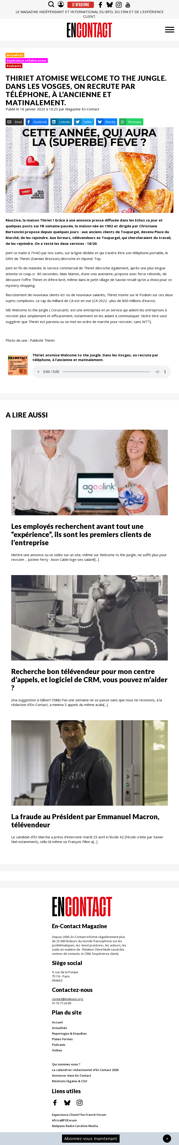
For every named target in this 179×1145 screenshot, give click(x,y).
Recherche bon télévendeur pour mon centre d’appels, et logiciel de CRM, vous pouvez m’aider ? (89, 679)
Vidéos (57, 1050)
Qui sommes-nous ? (66, 1064)
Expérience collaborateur (27, 60)
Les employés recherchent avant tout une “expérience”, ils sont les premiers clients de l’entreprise (81, 534)
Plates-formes (62, 1039)
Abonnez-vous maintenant (90, 1138)
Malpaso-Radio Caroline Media (75, 1126)
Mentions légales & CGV (69, 1081)
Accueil (57, 1022)
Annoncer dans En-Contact (71, 1075)
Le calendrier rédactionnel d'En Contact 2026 (85, 1070)
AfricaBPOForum (64, 1120)
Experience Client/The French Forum (79, 1115)
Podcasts (14, 66)
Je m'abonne (81, 4)
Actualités (15, 55)
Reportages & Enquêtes (69, 1033)
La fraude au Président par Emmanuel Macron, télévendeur (85, 820)
